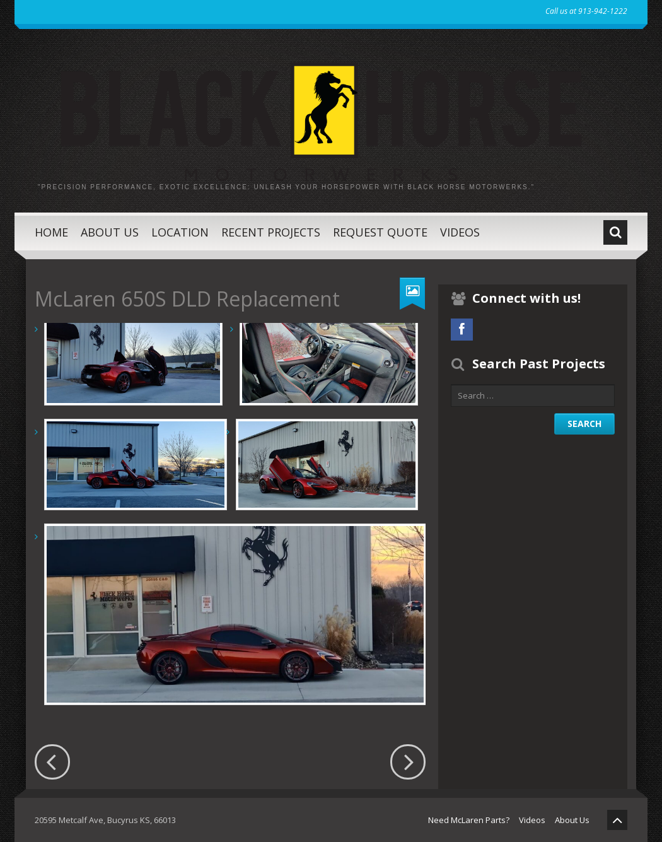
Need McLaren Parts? (468, 820)
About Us (110, 232)
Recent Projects (270, 232)
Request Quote (380, 232)
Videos (460, 232)
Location (180, 232)
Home (51, 232)
